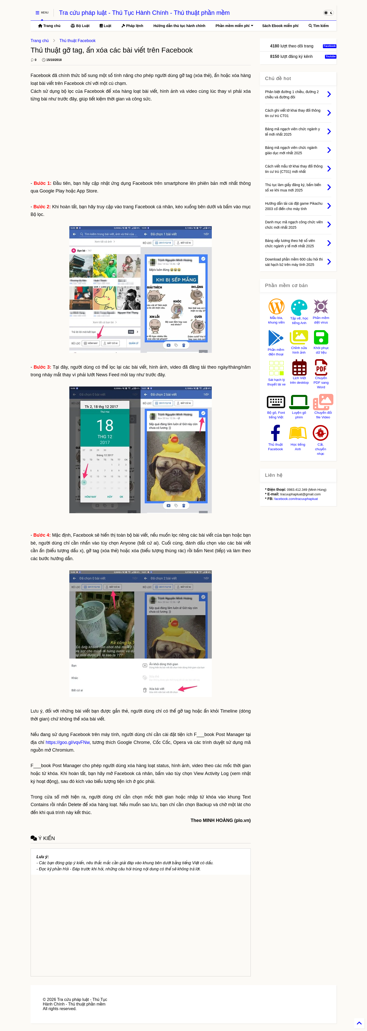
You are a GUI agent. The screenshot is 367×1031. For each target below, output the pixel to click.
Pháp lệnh (132, 26)
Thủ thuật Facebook (77, 40)
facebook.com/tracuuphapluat (296, 499)
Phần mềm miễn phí (234, 26)
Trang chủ (49, 26)
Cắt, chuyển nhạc (320, 449)
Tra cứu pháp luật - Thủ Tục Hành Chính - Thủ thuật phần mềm (144, 12)
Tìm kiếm (319, 26)
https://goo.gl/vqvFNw (67, 742)
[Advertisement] (141, 141)
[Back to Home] (359, 1023)
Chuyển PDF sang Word (321, 382)
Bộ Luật (80, 26)
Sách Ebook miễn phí (280, 26)
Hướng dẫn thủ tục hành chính (179, 26)
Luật (105, 26)
